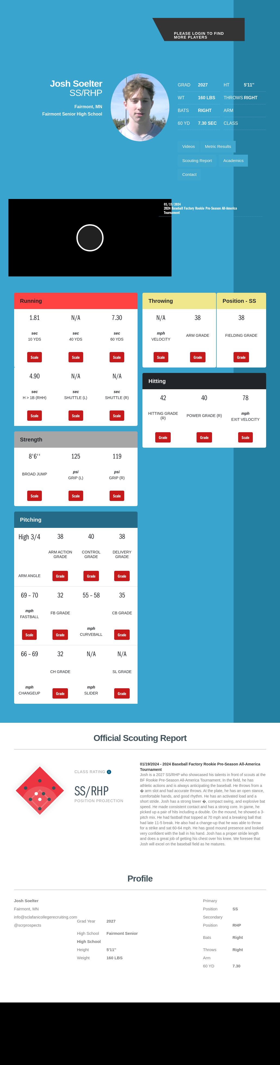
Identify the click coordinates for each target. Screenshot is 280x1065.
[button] (91, 244)
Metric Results (220, 147)
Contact (190, 177)
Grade (198, 366)
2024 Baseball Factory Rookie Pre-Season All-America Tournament (211, 212)
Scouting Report (198, 162)
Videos (189, 147)
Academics (236, 162)
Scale (34, 366)
